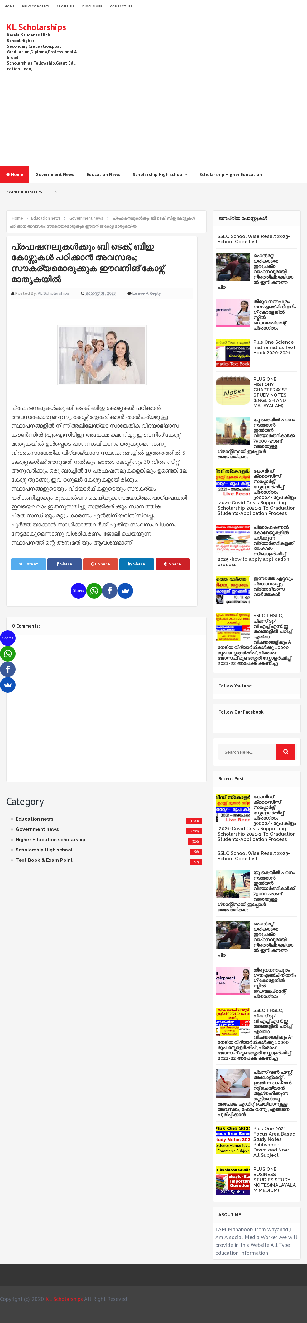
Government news (37, 829)
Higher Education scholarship (50, 839)
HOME (10, 6)
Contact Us (121, 6)
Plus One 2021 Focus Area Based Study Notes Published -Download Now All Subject (274, 1142)
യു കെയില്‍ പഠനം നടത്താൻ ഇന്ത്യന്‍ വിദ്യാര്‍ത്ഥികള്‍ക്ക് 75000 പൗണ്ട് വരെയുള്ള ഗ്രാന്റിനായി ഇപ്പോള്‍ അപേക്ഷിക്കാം (256, 438)
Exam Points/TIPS (24, 192)
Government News (55, 174)
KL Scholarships (36, 27)
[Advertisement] (187, 115)
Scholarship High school (160, 174)
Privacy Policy (35, 6)
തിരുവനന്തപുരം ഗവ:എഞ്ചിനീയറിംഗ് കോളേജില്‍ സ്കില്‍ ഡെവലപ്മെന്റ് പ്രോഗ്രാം (274, 315)
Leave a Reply (146, 293)
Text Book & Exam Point (44, 860)
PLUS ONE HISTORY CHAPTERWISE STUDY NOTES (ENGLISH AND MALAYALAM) (270, 392)
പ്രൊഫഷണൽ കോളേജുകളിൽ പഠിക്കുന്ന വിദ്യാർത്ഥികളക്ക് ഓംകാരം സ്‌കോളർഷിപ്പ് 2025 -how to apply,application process (255, 546)
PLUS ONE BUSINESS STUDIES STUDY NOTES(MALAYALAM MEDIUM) (274, 1179)
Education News (103, 174)
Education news (35, 819)
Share (64, 564)
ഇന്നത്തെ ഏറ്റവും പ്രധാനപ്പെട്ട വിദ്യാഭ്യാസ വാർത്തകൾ (273, 586)
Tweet (28, 564)
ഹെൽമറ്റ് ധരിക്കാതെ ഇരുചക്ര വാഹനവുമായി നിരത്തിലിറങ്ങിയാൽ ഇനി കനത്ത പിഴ (255, 271)
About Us (66, 6)
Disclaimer (92, 6)
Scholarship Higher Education (230, 174)
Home (14, 174)
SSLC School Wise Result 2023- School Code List (254, 239)
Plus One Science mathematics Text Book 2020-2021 (274, 347)
